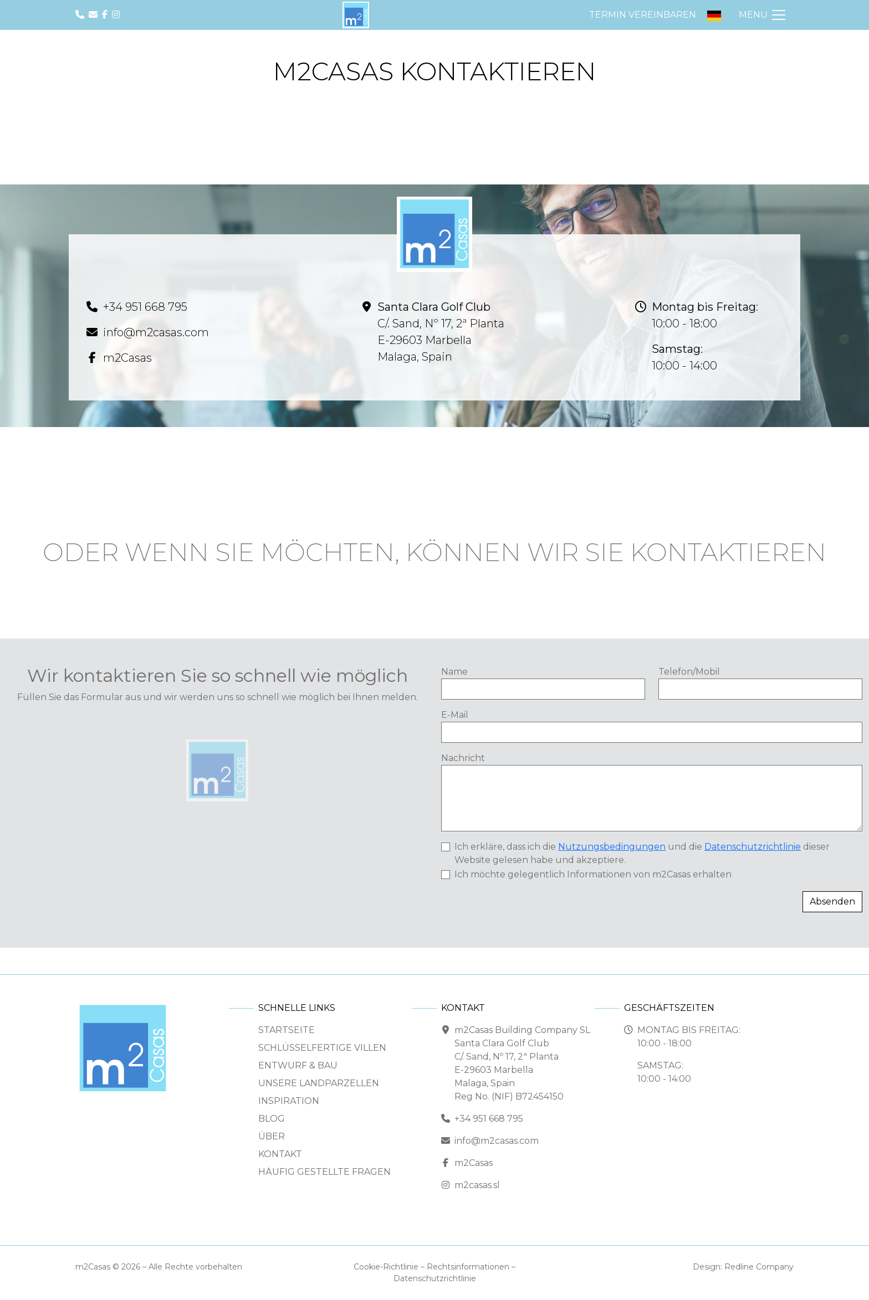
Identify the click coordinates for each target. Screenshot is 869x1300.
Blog (271, 1118)
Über (271, 1136)
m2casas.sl (477, 1185)
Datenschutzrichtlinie (752, 846)
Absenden (832, 901)
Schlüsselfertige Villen (322, 1047)
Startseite (286, 1030)
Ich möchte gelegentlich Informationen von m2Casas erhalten (593, 874)
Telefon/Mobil (689, 671)
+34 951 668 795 (145, 307)
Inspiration (288, 1101)
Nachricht (463, 758)
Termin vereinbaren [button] (642, 14)
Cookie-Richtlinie (386, 1267)
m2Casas (127, 357)
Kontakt (280, 1154)
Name (454, 671)
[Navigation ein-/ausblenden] (763, 14)
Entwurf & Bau (298, 1065)
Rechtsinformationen (468, 1267)
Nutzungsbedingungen (612, 846)
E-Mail (454, 715)
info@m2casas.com (156, 332)
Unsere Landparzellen (318, 1083)
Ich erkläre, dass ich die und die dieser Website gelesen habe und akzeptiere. (642, 853)
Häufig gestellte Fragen (324, 1172)
